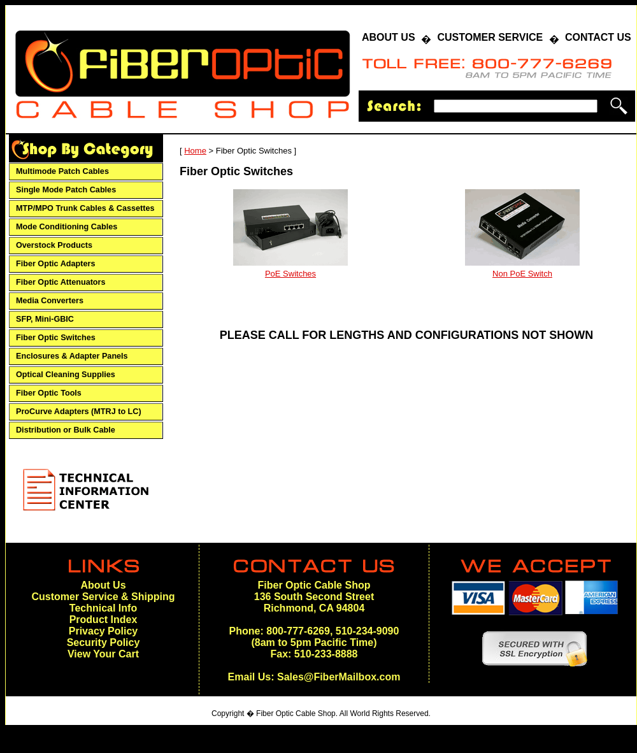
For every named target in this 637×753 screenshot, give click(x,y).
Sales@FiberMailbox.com (338, 676)
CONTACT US (598, 37)
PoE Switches (290, 273)
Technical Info (103, 608)
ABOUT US (388, 37)
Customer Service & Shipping (103, 596)
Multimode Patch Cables (62, 171)
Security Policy (103, 642)
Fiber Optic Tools (49, 393)
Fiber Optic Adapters (55, 263)
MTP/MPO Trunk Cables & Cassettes (85, 208)
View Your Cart (103, 654)
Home (195, 150)
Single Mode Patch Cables (66, 189)
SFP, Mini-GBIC (45, 319)
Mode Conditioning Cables (66, 226)
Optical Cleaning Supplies (65, 374)
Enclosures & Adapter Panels (72, 356)
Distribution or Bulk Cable (65, 430)
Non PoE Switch (522, 273)
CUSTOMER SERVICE (490, 37)
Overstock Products (54, 245)
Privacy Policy (103, 631)
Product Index (103, 619)
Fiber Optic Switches (56, 337)
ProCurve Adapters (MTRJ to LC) (78, 411)
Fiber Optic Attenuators (61, 282)
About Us (102, 585)
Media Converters (49, 300)
